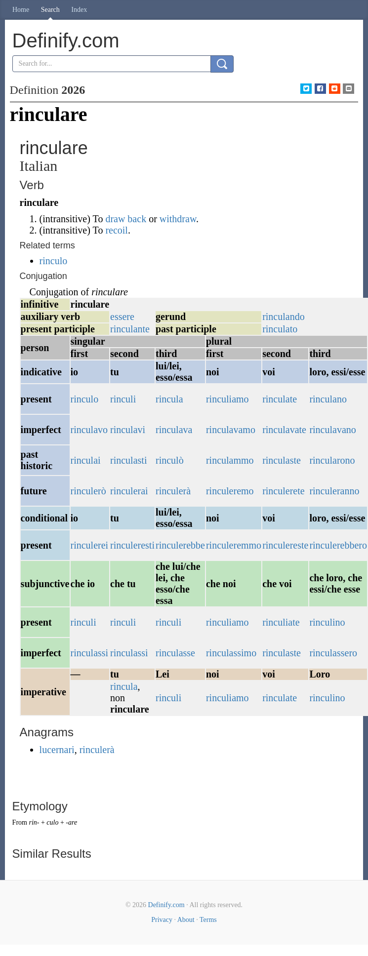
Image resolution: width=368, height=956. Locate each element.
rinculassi (90, 652)
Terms (208, 919)
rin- (34, 822)
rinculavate (284, 429)
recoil (116, 230)
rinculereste (285, 545)
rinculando (283, 316)
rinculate (279, 399)
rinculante (130, 328)
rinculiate (281, 622)
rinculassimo (231, 652)
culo (52, 822)
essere (122, 316)
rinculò (170, 460)
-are (71, 822)
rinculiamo (227, 399)
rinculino (327, 622)
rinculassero (333, 652)
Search (50, 9)
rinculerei (90, 545)
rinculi (123, 399)
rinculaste (281, 460)
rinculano (328, 399)
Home (20, 9)
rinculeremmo (233, 545)
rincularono (332, 460)
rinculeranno (334, 490)
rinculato (279, 328)
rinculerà (173, 490)
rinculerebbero (338, 545)
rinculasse (175, 652)
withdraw (178, 218)
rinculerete (283, 490)
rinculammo (230, 460)
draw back (125, 218)
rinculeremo (230, 490)
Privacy (161, 919)
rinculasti (128, 460)
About (186, 919)
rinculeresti (132, 545)
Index (79, 9)
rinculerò (88, 490)
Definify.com (166, 905)
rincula (169, 399)
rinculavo (89, 429)
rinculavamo (230, 429)
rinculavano (332, 429)
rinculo (54, 260)
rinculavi (127, 429)
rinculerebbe (180, 545)
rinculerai (129, 490)
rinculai (86, 460)
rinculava (174, 429)
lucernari (57, 749)
